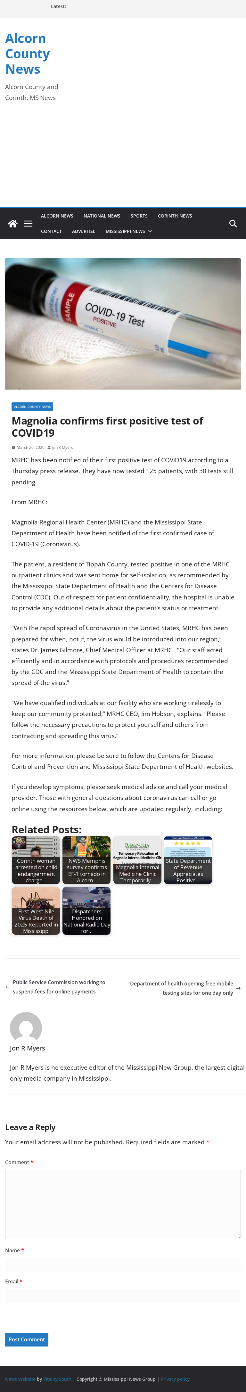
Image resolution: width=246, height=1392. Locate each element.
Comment (19, 1162)
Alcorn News (57, 216)
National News (102, 216)
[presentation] (49, 1319)
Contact (51, 231)
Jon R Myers (62, 447)
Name (14, 1250)
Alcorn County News (27, 53)
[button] (148, 231)
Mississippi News (125, 231)
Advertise (83, 231)
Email (13, 1281)
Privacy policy (175, 1379)
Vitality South (57, 1379)
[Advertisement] (123, 159)
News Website (20, 1379)
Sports (139, 216)
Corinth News (175, 216)
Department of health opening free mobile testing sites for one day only (185, 988)
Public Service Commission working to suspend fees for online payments (55, 987)
